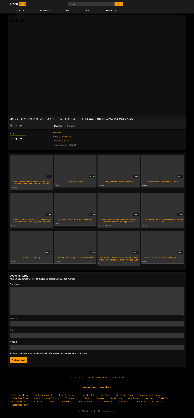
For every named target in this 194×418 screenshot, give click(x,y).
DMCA (89, 376)
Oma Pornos (116, 397)
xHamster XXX (88, 394)
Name (13, 317)
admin (60, 133)
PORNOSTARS (111, 10)
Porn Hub (66, 400)
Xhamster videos (66, 394)
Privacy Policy (102, 376)
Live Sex (149, 397)
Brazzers (100, 397)
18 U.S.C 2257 (77, 376)
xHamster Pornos (85, 400)
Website (13, 340)
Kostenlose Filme (19, 397)
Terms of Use (118, 376)
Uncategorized (66, 137)
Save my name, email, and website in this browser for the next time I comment (49, 352)
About (58, 126)
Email (13, 329)
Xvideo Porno (106, 400)
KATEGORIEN (45, 10)
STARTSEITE (20, 10)
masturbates (62, 141)
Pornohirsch (157, 400)
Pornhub (141, 400)
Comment (15, 283)
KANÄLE (88, 10)
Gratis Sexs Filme (19, 394)
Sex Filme (105, 394)
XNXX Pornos (52, 397)
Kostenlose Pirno (124, 394)
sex (68, 141)
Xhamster (70, 397)
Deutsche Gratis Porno (150, 394)
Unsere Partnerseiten (97, 386)
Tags (67, 10)
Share (71, 126)
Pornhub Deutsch (19, 400)
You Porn (85, 397)
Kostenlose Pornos (20, 403)
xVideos (52, 400)
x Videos (38, 400)
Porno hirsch (125, 400)
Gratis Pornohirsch (43, 394)
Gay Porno (133, 397)
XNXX (37, 397)
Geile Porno (164, 397)
